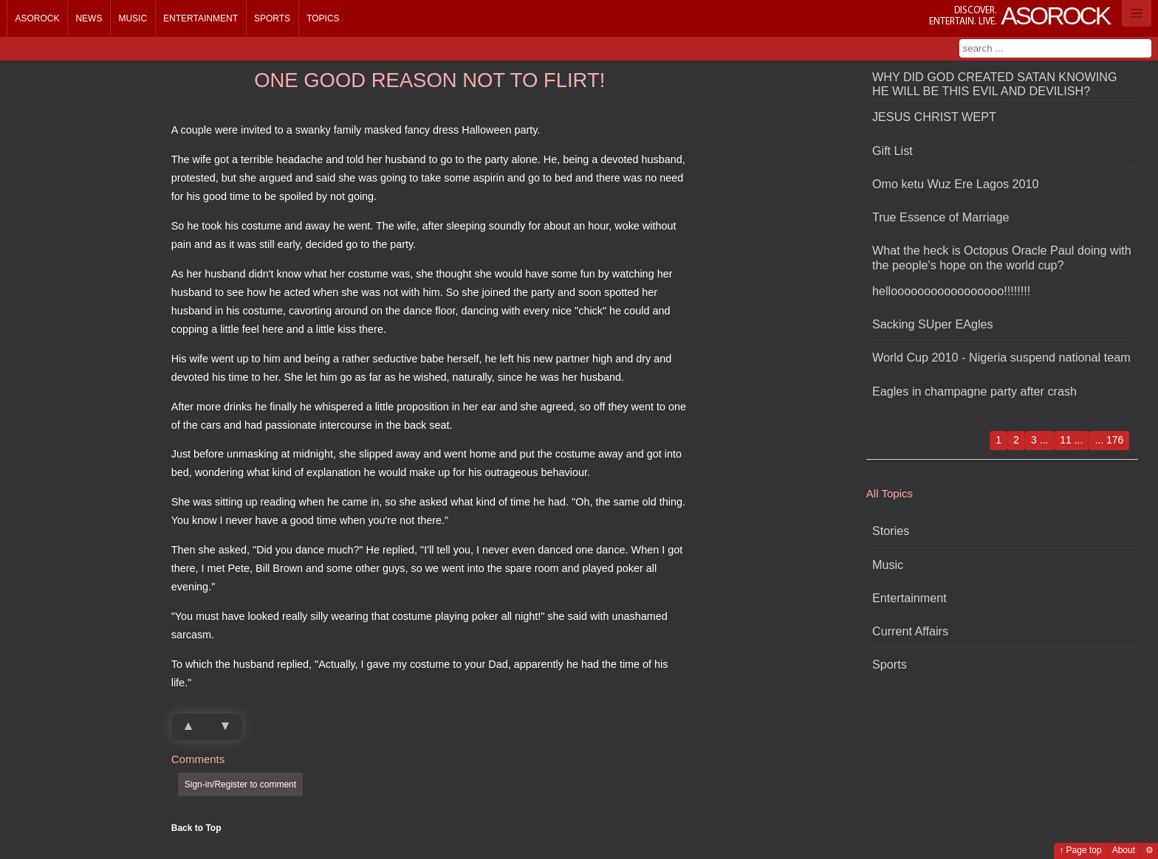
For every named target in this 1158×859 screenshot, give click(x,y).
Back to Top (196, 828)
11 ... (1071, 440)
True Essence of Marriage (941, 217)
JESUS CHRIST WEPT (934, 116)
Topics (322, 18)
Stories (890, 530)
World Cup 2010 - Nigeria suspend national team (1001, 357)
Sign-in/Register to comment (240, 784)
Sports (272, 18)
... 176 (1108, 440)
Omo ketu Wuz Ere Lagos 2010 (955, 183)
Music (132, 18)
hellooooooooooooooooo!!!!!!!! (951, 290)
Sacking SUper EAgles (932, 324)
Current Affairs (910, 631)
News (88, 18)
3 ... (1039, 440)
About (1123, 850)
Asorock (37, 18)
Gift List (892, 150)
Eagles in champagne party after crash (974, 391)
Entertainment (200, 18)
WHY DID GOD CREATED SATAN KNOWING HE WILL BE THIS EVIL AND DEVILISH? (994, 83)
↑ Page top (1080, 850)
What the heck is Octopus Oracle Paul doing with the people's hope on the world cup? (1001, 257)
